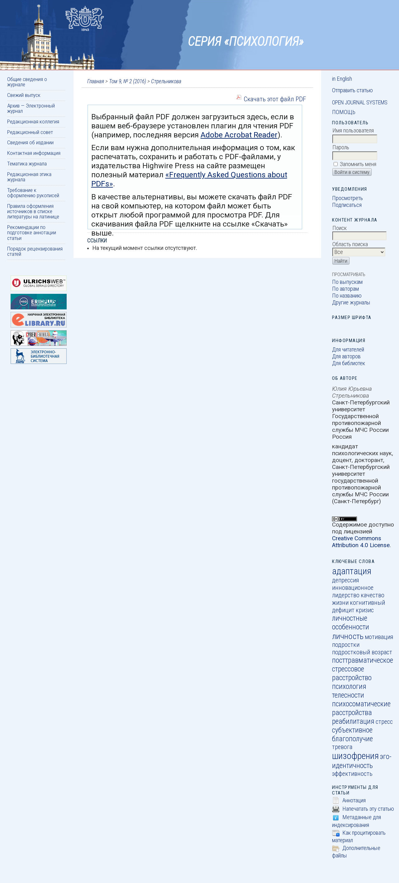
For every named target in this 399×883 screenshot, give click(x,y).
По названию (347, 295)
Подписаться (347, 205)
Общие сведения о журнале (27, 82)
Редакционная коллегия (33, 121)
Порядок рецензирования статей (35, 251)
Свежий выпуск (23, 95)
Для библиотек (348, 363)
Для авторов (346, 356)
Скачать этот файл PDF (275, 99)
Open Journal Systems (359, 102)
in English (342, 78)
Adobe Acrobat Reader (239, 134)
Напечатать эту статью (368, 808)
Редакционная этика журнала (29, 177)
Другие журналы (351, 302)
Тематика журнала (27, 163)
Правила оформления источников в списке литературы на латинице (33, 211)
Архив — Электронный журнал (31, 108)
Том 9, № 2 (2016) (127, 81)
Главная (95, 81)
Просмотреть (347, 198)
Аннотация (354, 800)
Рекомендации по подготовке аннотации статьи (31, 232)
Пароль (340, 147)
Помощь (343, 112)
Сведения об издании (30, 142)
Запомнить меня (358, 164)
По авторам (345, 288)
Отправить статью (352, 90)
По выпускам (347, 282)
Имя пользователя (353, 130)
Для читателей (348, 349)
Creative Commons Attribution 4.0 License (361, 542)
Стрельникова (166, 81)
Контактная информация (33, 153)
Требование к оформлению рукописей (33, 192)
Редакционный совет (30, 132)
